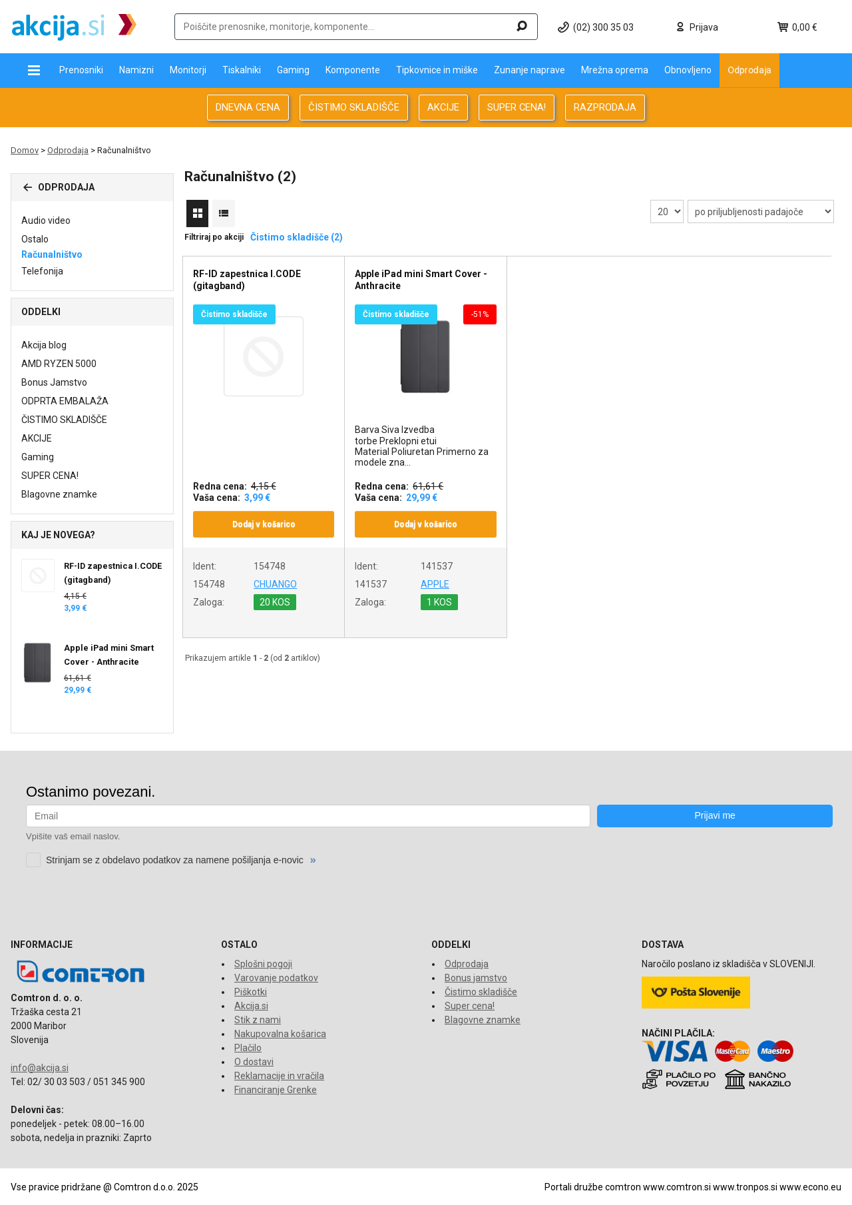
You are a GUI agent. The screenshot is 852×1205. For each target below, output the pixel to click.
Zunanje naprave (529, 70)
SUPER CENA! (516, 107)
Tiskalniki (241, 70)
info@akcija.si (40, 1067)
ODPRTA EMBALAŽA (64, 401)
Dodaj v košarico (264, 524)
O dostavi (254, 1061)
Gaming (293, 70)
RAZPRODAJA (605, 107)
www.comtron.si (677, 1187)
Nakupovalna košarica (280, 1033)
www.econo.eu (810, 1187)
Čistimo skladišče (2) (296, 237)
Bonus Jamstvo (54, 382)
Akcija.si (251, 1006)
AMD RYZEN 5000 (59, 363)
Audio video (46, 220)
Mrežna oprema (614, 70)
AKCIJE (443, 107)
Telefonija (42, 271)
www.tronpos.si (745, 1187)
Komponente (352, 70)
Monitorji (188, 70)
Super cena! (470, 1006)
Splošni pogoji (263, 964)
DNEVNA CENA (248, 107)
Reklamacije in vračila (279, 1075)
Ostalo (35, 239)
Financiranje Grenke (275, 1089)
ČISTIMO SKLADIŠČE (353, 107)
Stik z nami (257, 1019)
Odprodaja (749, 70)
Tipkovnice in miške (437, 70)
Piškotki (250, 992)
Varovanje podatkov (276, 978)
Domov (25, 150)
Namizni (136, 70)
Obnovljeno (688, 70)
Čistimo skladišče (481, 992)
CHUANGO (275, 584)
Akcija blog (44, 345)
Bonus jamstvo (476, 978)
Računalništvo (52, 254)
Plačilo (248, 1047)
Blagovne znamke (59, 494)
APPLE (435, 584)
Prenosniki (81, 70)
